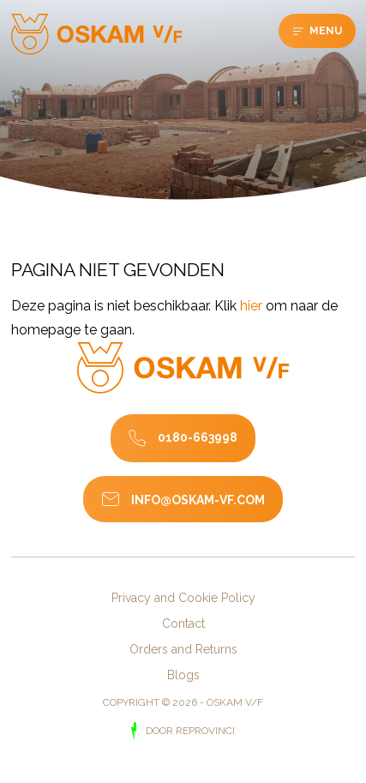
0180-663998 (197, 437)
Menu (324, 31)
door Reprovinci (189, 731)
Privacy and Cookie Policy (183, 598)
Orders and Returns (183, 649)
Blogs (183, 675)
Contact (183, 623)
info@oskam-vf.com (198, 500)
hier (251, 306)
